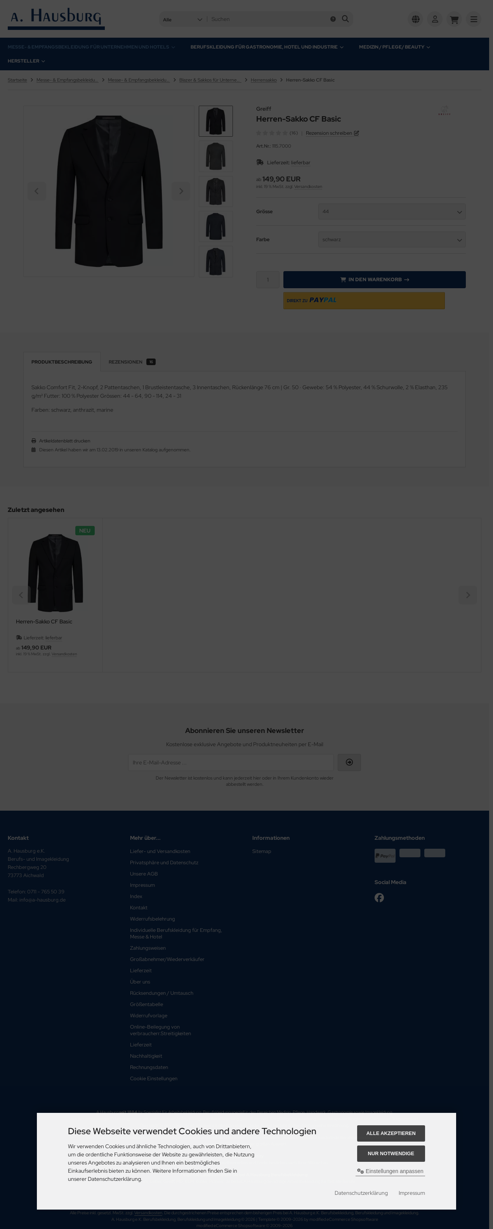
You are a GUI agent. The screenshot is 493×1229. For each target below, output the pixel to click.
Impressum (412, 1192)
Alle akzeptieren (391, 1133)
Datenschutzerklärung (361, 1192)
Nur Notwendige (391, 1153)
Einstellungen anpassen (390, 1171)
